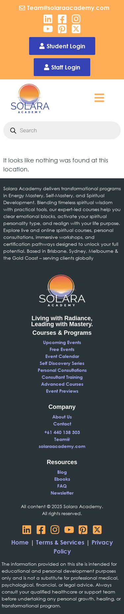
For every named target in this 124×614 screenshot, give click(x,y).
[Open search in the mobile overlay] (62, 130)
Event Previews (62, 391)
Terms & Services (60, 542)
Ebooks (62, 479)
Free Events (62, 349)
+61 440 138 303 (62, 432)
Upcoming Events (62, 342)
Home (20, 542)
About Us (62, 416)
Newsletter (62, 493)
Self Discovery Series (62, 363)
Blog (62, 472)
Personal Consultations (62, 370)
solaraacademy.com (62, 446)
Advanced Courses (62, 384)
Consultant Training (62, 377)
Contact (62, 423)
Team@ (62, 439)
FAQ (62, 486)
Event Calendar (62, 356)
